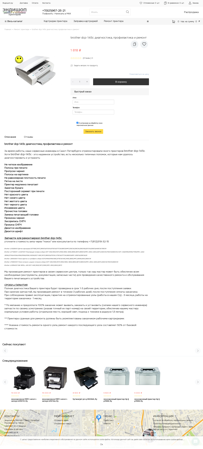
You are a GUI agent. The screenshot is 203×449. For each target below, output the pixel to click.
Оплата (35, 3)
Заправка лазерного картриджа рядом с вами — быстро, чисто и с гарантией (174, 428)
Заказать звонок (93, 131)
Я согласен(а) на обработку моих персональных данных (89, 124)
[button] (148, 21)
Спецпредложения (15, 361)
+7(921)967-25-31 (11, 432)
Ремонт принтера (113, 21)
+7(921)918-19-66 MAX (13, 429)
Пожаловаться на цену (139, 74)
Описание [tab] (10, 136)
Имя (74, 98)
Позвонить (47, 13)
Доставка (24, 3)
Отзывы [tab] (28, 136)
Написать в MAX (63, 13)
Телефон (76, 107)
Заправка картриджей (86, 21)
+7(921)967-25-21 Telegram (15, 426)
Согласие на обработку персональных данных (173, 420)
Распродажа (191, 12)
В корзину (121, 81)
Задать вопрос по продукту (86, 65)
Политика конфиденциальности (167, 423)
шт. (150, 3)
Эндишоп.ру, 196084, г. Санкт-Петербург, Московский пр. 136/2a (22, 421)
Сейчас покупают (14, 344)
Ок (101, 444)
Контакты (46, 3)
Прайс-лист (109, 420)
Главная (7, 29)
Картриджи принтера (55, 21)
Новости (107, 423)
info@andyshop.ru (12, 436)
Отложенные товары (63, 423)
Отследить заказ (61, 420)
